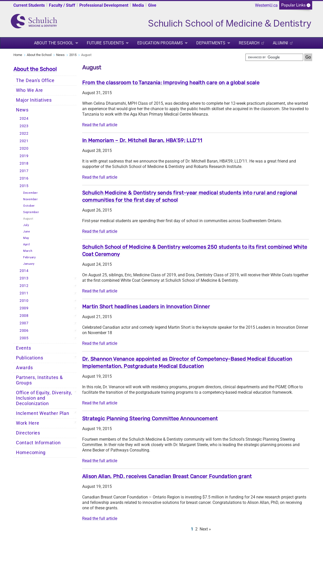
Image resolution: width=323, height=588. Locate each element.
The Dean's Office (35, 80)
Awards (24, 367)
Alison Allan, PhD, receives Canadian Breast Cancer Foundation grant (167, 476)
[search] (274, 57)
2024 (24, 118)
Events (23, 348)
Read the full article (99, 124)
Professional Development (103, 5)
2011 (24, 293)
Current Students (29, 5)
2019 (24, 156)
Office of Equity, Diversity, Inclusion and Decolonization (44, 398)
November (30, 199)
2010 (24, 301)
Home (17, 55)
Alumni (280, 43)
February (29, 257)
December (30, 193)
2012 (24, 286)
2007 (24, 323)
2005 (24, 338)
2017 (24, 171)
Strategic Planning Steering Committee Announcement (150, 418)
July (26, 225)
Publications (29, 357)
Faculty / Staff (62, 5)
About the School (53, 43)
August (28, 218)
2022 (24, 133)
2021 (24, 141)
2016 (24, 178)
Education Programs (160, 43)
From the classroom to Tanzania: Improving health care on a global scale (170, 82)
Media (138, 5)
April (26, 244)
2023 (24, 126)
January (29, 263)
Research (249, 43)
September (31, 212)
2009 (24, 308)
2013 (24, 278)
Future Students (105, 43)
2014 (24, 271)
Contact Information (38, 442)
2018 (24, 163)
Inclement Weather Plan (42, 413)
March (27, 251)
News (60, 55)
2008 (24, 315)
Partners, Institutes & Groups (39, 380)
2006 (24, 330)
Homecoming (31, 452)
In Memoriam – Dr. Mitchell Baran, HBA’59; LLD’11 (142, 140)
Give (152, 5)
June (26, 231)
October (29, 205)
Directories (28, 433)
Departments (210, 43)
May (26, 238)
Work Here (27, 423)
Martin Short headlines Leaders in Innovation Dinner (146, 306)
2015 (72, 55)
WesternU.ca (266, 5)
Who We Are (29, 90)
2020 (24, 148)
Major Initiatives (34, 100)
